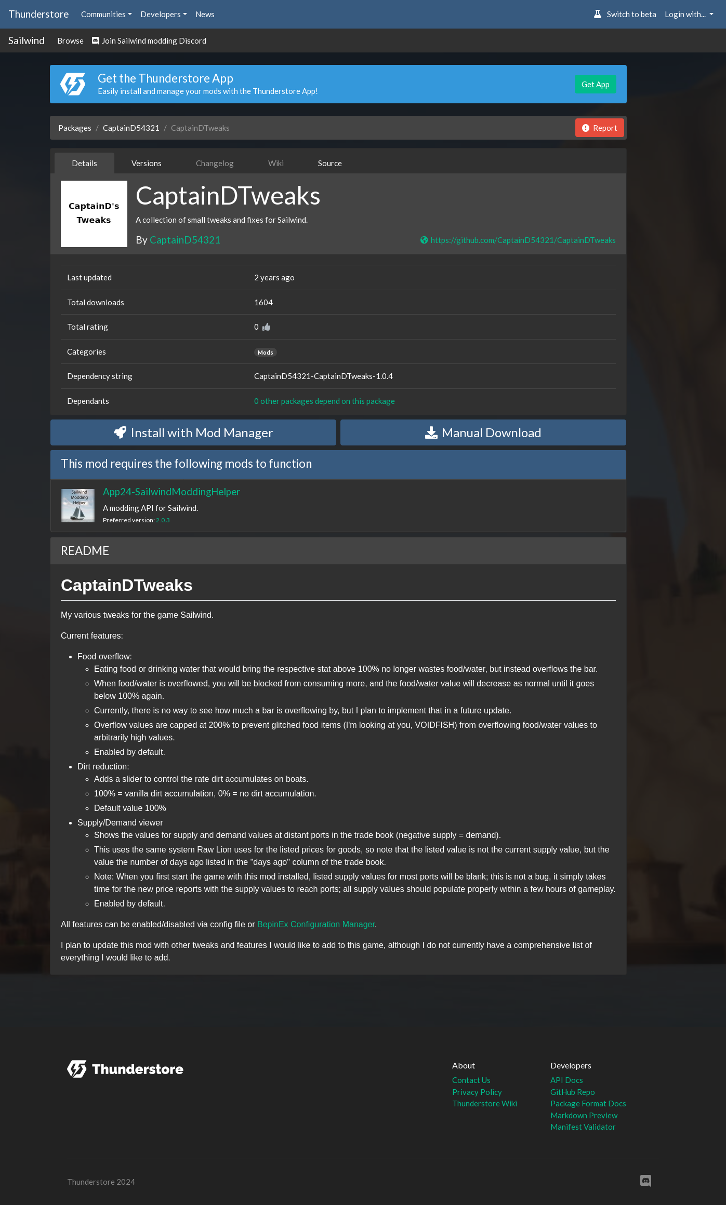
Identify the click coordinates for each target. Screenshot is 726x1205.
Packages (74, 127)
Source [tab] (330, 163)
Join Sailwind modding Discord (149, 40)
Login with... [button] (686, 14)
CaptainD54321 (131, 127)
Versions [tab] (146, 163)
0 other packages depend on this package (324, 400)
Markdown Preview (583, 1115)
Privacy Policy (477, 1091)
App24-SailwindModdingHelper (171, 491)
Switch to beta (624, 14)
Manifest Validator (583, 1126)
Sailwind (26, 40)
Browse (70, 40)
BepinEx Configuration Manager (316, 924)
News (205, 14)
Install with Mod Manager (193, 432)
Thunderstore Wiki (484, 1103)
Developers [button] (160, 14)
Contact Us (471, 1080)
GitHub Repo (572, 1091)
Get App (596, 84)
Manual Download (483, 432)
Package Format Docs (588, 1103)
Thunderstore (38, 14)
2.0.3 (163, 520)
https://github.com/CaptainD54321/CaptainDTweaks (517, 240)
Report (599, 127)
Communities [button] (103, 14)
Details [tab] (84, 163)
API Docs (566, 1080)
